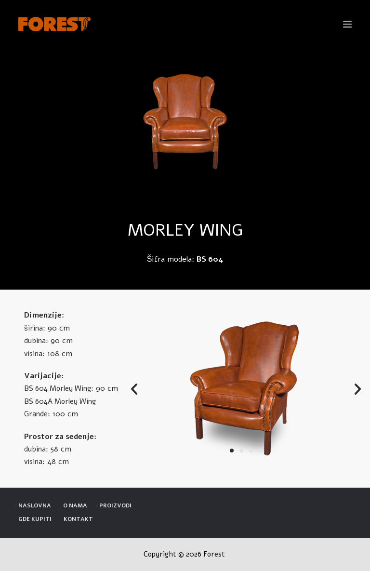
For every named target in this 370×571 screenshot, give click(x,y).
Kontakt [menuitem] (78, 519)
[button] (232, 450)
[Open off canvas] (347, 24)
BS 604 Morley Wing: (58, 388)
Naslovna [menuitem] (34, 505)
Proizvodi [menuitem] (115, 505)
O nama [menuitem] (75, 505)
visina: (34, 354)
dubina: (36, 340)
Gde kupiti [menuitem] (35, 519)
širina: (34, 328)
